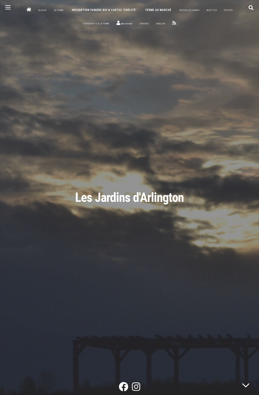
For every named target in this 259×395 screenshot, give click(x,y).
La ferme (59, 10)
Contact (144, 23)
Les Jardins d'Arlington (129, 197)
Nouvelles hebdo (189, 10)
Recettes (212, 10)
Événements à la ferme (96, 23)
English (160, 23)
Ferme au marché (158, 10)
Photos (228, 10)
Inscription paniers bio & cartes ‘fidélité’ (104, 10)
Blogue (42, 10)
